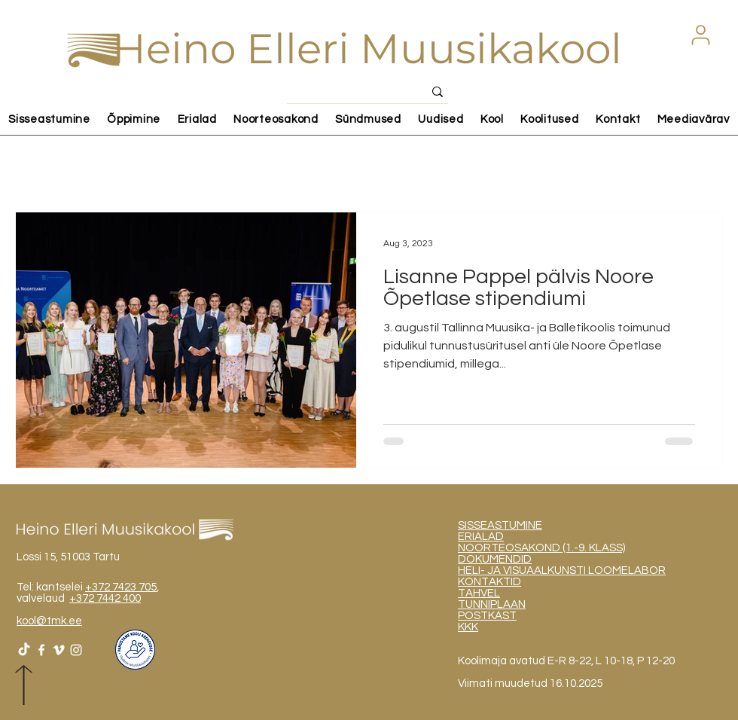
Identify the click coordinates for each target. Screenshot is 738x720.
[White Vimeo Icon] (58, 649)
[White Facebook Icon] (41, 649)
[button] (700, 35)
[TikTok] (24, 649)
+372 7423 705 (121, 587)
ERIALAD (481, 536)
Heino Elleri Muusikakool (367, 48)
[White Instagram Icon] (76, 649)
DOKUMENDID (495, 559)
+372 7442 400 (105, 598)
